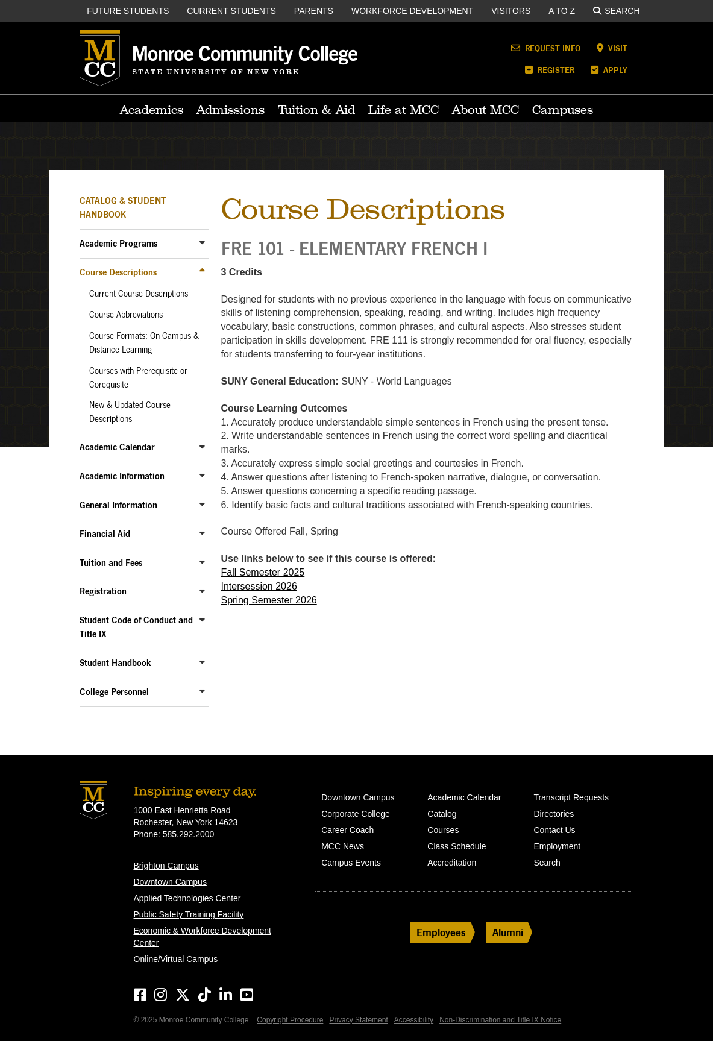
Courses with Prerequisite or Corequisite (138, 377)
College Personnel (114, 691)
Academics (151, 109)
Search (616, 11)
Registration (103, 591)
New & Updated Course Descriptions (130, 412)
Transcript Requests (571, 797)
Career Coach (347, 830)
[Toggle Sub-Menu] (202, 243)
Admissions (230, 109)
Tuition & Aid (316, 109)
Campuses (562, 109)
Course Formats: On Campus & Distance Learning (144, 342)
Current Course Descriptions (138, 293)
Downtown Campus (170, 882)
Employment (556, 846)
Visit (612, 48)
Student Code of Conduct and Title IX (136, 627)
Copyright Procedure (290, 1020)
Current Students (231, 11)
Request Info (545, 48)
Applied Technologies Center (187, 898)
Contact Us (554, 830)
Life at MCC (403, 109)
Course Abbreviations (126, 314)
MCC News (342, 846)
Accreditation (451, 862)
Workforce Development (412, 11)
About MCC (485, 109)
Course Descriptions (118, 272)
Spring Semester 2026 (269, 600)
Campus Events (351, 862)
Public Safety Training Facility (189, 914)
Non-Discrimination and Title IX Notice (500, 1020)
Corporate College (355, 814)
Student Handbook (115, 662)
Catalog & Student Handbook (123, 207)
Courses (443, 830)
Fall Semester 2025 (263, 572)
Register (549, 69)
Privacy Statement (358, 1020)
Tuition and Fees (111, 562)
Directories (553, 814)
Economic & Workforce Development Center (203, 937)
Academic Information (122, 476)
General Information (118, 505)
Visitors (510, 11)
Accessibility (413, 1020)
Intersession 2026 (259, 586)
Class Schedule (456, 846)
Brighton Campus (166, 865)
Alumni (507, 932)
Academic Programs (118, 243)
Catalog (441, 814)
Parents (313, 11)
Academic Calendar (117, 447)
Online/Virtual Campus (176, 959)
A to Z (561, 11)
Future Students (128, 11)
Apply (609, 69)
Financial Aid (105, 533)
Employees (441, 932)
